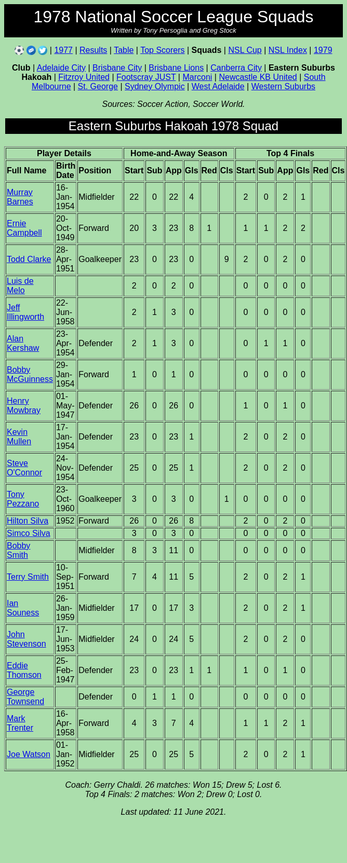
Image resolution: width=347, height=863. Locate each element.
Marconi (197, 77)
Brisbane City (117, 67)
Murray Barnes (20, 197)
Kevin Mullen (19, 437)
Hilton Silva (27, 520)
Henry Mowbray (24, 405)
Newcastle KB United (258, 77)
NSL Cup (244, 50)
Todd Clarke (29, 259)
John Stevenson (26, 639)
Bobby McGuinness (30, 374)
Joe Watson (28, 754)
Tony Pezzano (23, 499)
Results (93, 50)
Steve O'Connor (24, 468)
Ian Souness (23, 608)
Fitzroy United (84, 77)
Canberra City (236, 67)
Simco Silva (28, 533)
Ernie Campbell (24, 228)
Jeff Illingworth (25, 312)
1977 (63, 50)
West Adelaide (218, 86)
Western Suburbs (283, 86)
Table (124, 50)
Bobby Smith (18, 550)
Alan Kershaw (23, 343)
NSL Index (288, 50)
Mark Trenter (20, 723)
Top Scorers (162, 50)
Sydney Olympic (155, 86)
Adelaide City (61, 67)
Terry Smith (28, 576)
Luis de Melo (20, 286)
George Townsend (25, 697)
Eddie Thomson (24, 670)
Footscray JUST (146, 77)
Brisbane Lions (176, 67)
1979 (323, 50)
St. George (98, 86)
